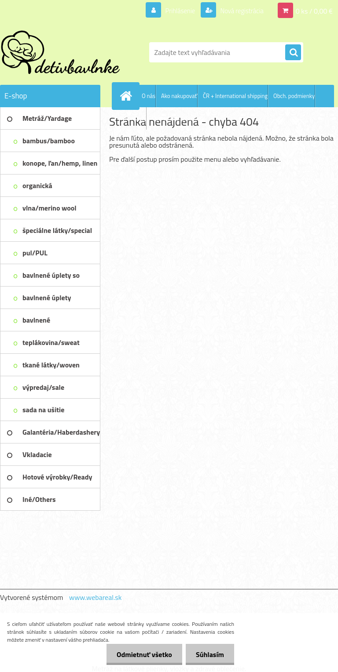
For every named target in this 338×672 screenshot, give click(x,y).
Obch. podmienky (294, 95)
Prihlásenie (174, 10)
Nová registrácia (239, 10)
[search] (293, 52)
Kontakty (135, 118)
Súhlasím (209, 654)
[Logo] (60, 52)
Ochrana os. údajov (174, 118)
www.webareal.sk (95, 597)
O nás (148, 95)
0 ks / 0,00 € (314, 10)
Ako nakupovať (179, 95)
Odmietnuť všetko (141, 654)
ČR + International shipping (235, 95)
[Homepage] (127, 96)
